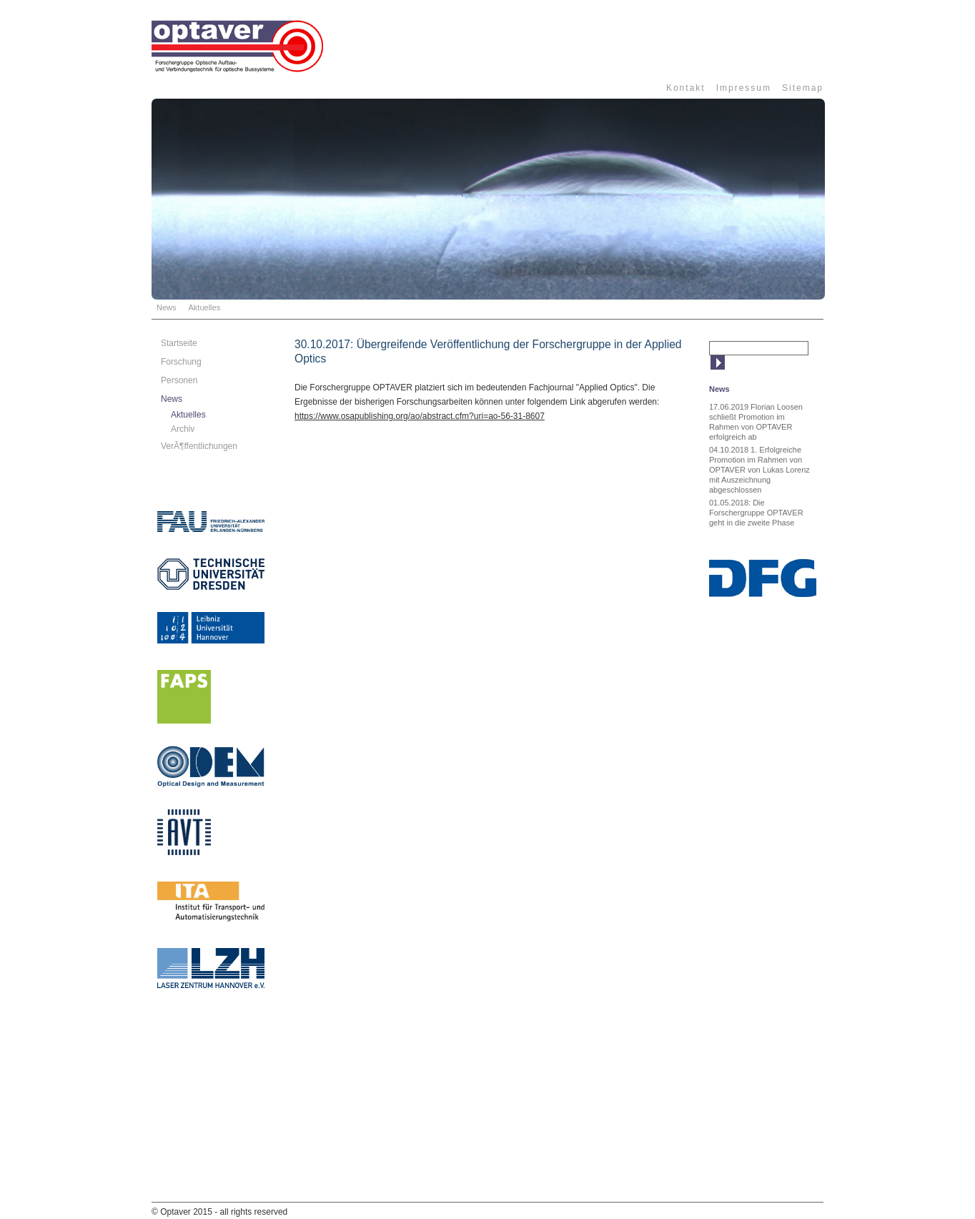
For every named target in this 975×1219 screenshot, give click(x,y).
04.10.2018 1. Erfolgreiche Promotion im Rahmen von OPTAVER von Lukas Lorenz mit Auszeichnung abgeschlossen (759, 469)
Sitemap (802, 88)
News (167, 307)
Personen (179, 380)
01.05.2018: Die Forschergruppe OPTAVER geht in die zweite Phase (756, 512)
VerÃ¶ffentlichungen (199, 446)
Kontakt (686, 88)
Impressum (743, 88)
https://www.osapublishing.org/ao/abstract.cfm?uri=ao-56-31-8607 (420, 416)
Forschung (181, 362)
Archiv (182, 429)
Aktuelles (205, 307)
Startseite (179, 343)
